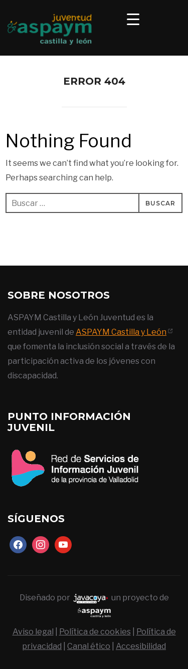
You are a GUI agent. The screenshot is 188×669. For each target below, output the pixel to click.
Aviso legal (33, 631)
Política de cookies (95, 631)
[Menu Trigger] (133, 19)
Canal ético (88, 646)
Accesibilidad (141, 646)
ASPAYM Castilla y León (121, 332)
